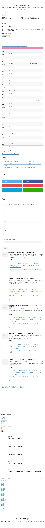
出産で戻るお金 (4, 420)
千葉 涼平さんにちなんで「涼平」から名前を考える (21, 360)
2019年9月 (3, 490)
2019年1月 (3, 498)
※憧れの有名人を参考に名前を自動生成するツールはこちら (14, 46)
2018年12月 (3, 499)
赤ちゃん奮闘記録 (4, 428)
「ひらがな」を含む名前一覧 (15, 446)
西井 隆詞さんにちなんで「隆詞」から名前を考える (15, 387)
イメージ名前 (4, 417)
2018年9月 (3, 503)
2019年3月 (3, 495)
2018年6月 (3, 506)
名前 (5, 221)
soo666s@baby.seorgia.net (13, 199)
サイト (5, 230)
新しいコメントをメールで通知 (9, 236)
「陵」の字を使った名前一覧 (15, 454)
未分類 (2, 423)
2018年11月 (3, 500)
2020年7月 (3, 483)
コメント (5, 206)
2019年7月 (3, 491)
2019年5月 (3, 493)
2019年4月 (3, 494)
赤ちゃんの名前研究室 (22, 5)
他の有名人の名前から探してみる (10, 154)
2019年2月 (3, 496)
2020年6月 (3, 484)
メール (5, 226)
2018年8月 (3, 504)
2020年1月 (3, 487)
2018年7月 (3, 505)
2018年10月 (3, 501)
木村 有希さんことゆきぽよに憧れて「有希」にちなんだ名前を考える (25, 471)
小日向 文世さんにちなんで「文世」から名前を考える (22, 333)
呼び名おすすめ (4, 421)
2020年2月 (3, 485)
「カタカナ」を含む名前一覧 (7, 432)
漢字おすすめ (4, 425)
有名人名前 (4, 196)
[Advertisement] (15, 42)
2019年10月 (3, 489)
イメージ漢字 (4, 418)
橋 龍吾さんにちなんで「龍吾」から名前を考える (15, 386)
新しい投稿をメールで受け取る (9, 239)
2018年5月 (3, 508)
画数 (2, 427)
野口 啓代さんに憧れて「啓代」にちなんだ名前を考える (22, 278)
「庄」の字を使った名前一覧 (15, 463)
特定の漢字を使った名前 (6, 426)
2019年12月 (3, 488)
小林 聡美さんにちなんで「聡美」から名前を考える (21, 252)
